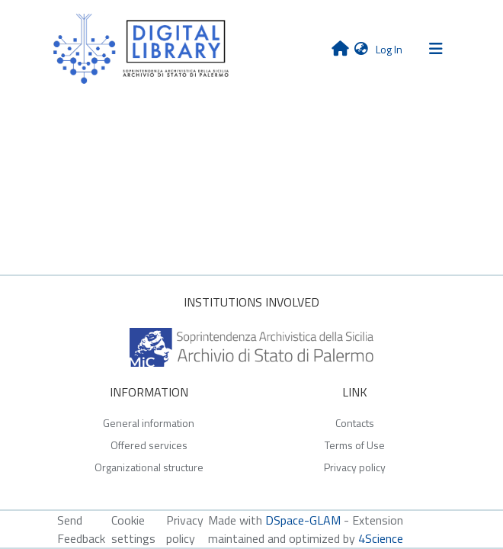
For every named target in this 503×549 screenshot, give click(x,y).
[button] (361, 48)
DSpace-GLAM (303, 520)
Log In (390, 49)
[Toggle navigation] (436, 49)
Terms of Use (355, 445)
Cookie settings (133, 529)
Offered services (149, 445)
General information (148, 423)
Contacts (354, 423)
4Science (380, 538)
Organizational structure (149, 467)
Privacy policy (355, 467)
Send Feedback (81, 529)
